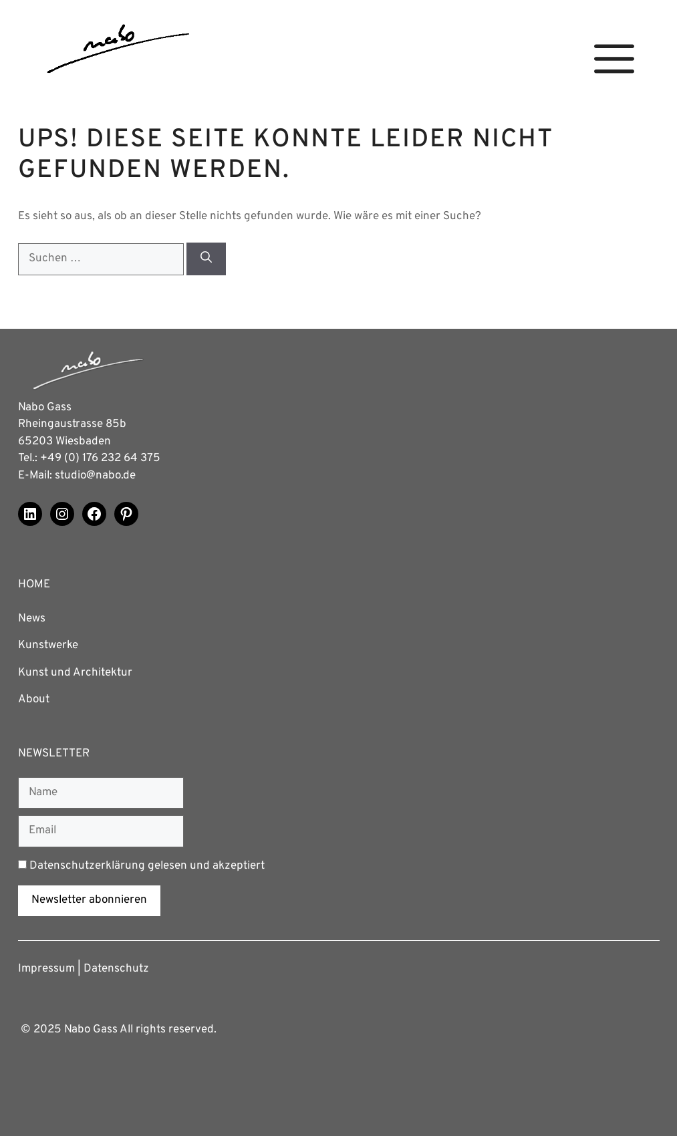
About (33, 699)
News (31, 618)
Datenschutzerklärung (87, 866)
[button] (614, 59)
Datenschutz (116, 969)
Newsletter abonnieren (89, 900)
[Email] (101, 831)
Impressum (46, 969)
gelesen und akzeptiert (141, 866)
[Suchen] (206, 259)
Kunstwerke (48, 645)
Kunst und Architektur (75, 673)
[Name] (101, 793)
